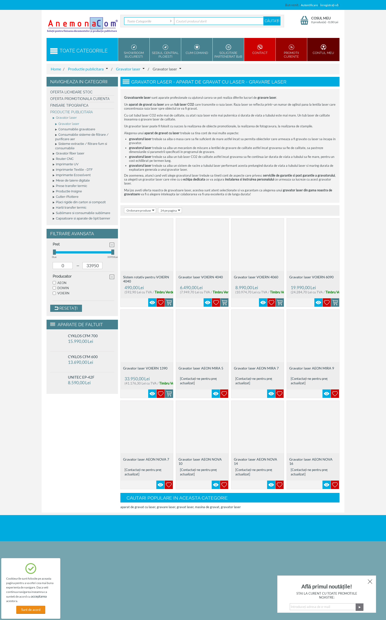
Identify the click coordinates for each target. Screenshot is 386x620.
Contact (260, 49)
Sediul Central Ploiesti (165, 51)
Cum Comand (197, 49)
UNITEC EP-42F (81, 377)
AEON (59, 283)
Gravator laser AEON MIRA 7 (256, 368)
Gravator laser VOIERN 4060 (256, 277)
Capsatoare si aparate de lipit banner (81, 219)
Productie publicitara (86, 69)
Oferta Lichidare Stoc (71, 92)
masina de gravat (207, 507)
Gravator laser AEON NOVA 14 (255, 461)
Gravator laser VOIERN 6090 (311, 277)
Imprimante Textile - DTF (73, 170)
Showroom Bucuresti (134, 51)
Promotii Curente (291, 51)
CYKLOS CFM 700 (83, 336)
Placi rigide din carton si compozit (79, 202)
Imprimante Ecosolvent (72, 175)
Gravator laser (128, 69)
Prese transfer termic (70, 186)
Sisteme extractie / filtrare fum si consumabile (81, 146)
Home (56, 69)
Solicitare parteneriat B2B (228, 51)
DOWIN (61, 288)
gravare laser (166, 507)
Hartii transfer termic (69, 208)
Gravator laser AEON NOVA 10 (200, 461)
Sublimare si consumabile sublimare (81, 213)
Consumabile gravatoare (75, 129)
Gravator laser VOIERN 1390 (145, 368)
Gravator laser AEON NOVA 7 (146, 459)
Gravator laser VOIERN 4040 (200, 277)
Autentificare (309, 5)
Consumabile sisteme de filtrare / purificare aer (82, 137)
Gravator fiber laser (68, 153)
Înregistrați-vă (329, 5)
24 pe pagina (170, 210)
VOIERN (61, 293)
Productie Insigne (67, 191)
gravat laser (185, 507)
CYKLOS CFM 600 (83, 356)
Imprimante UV (66, 164)
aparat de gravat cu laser (137, 507)
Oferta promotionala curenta (80, 99)
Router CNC (63, 159)
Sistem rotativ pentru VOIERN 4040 (146, 279)
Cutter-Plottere (66, 197)
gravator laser (231, 507)
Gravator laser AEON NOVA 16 (311, 461)
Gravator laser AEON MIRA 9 (311, 368)
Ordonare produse (141, 210)
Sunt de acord (30, 610)
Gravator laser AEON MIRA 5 (200, 368)
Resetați (66, 308)
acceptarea (39, 596)
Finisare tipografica (69, 105)
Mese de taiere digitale (71, 181)
